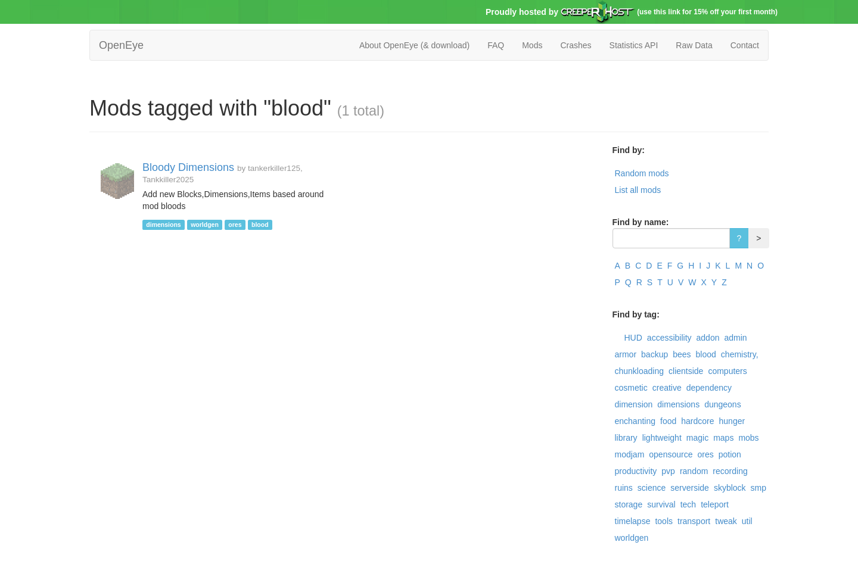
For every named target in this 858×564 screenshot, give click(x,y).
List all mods (638, 190)
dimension (634, 404)
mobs (748, 438)
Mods (532, 45)
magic (697, 438)
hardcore (697, 421)
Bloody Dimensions (188, 167)
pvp (668, 471)
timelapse (633, 521)
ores (705, 454)
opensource (670, 454)
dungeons (722, 404)
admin (735, 337)
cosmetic (631, 387)
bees (682, 354)
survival (661, 504)
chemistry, (739, 354)
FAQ (495, 45)
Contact (744, 45)
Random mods (642, 173)
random (694, 471)
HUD (633, 337)
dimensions (678, 404)
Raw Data (694, 45)
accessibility (669, 337)
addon (708, 337)
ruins (624, 488)
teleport (715, 504)
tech (688, 504)
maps (723, 438)
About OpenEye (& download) (414, 45)
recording (730, 471)
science (652, 488)
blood (706, 354)
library (626, 438)
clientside (686, 371)
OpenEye (121, 45)
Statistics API (634, 45)
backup (654, 354)
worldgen (632, 538)
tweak (726, 521)
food (668, 421)
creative (667, 387)
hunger (732, 421)
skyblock (730, 488)
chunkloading (639, 371)
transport (693, 521)
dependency (709, 387)
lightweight (662, 438)
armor (626, 354)
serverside (689, 488)
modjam (630, 454)
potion (730, 454)
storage (629, 504)
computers (727, 371)
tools (664, 521)
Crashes (575, 45)
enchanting (635, 421)
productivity (636, 471)
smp (758, 488)
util (747, 521)
